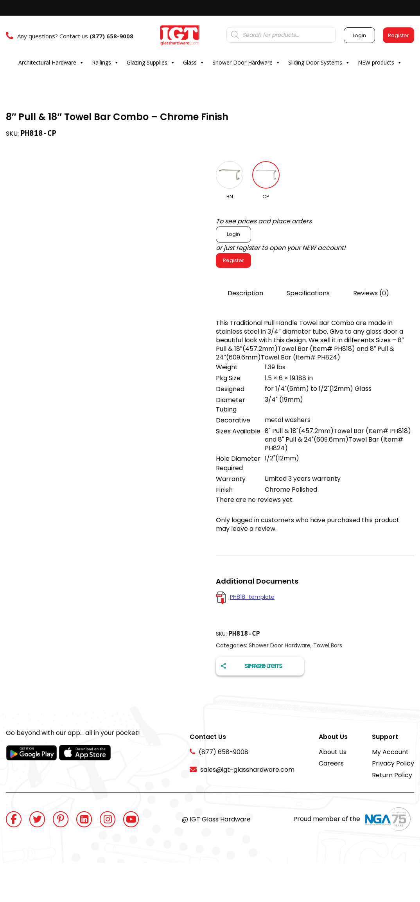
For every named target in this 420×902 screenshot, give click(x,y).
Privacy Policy (393, 763)
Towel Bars (327, 645)
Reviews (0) (371, 293)
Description (245, 293)
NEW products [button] (380, 62)
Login (233, 234)
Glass (194, 62)
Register (233, 260)
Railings (105, 62)
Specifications (308, 293)
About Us (332, 751)
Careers (331, 763)
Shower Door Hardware (246, 62)
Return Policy (392, 775)
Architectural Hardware (51, 62)
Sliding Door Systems (319, 62)
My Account (390, 751)
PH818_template (252, 597)
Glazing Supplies (151, 62)
